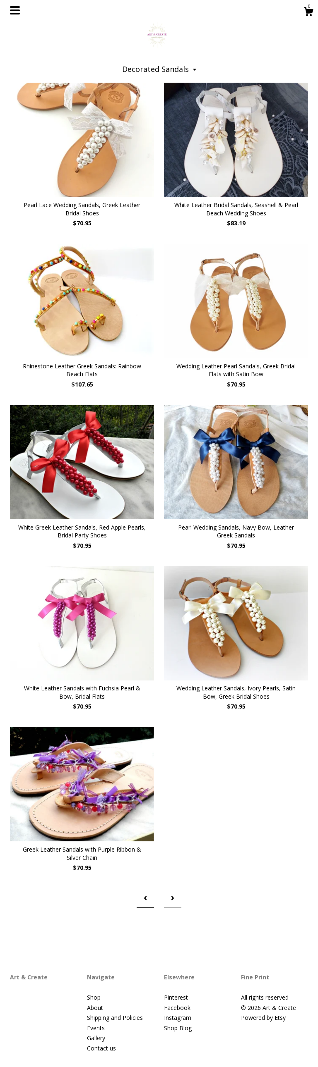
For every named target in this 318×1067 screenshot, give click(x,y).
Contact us (101, 1048)
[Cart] (308, 12)
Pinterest (176, 997)
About (95, 1008)
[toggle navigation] (15, 10)
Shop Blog (178, 1028)
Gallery (96, 1038)
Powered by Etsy (263, 1018)
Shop (94, 997)
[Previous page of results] (145, 898)
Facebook (177, 1008)
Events (96, 1028)
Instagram (177, 1018)
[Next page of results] (172, 898)
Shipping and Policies (115, 1018)
